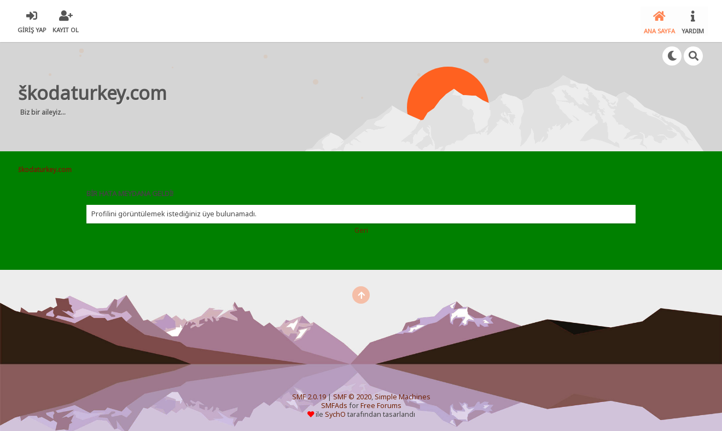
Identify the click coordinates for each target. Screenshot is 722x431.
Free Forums (380, 404)
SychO (335, 412)
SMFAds (334, 404)
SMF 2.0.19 (309, 395)
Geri (361, 228)
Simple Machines (402, 395)
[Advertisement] (382, 95)
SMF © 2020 (352, 395)
